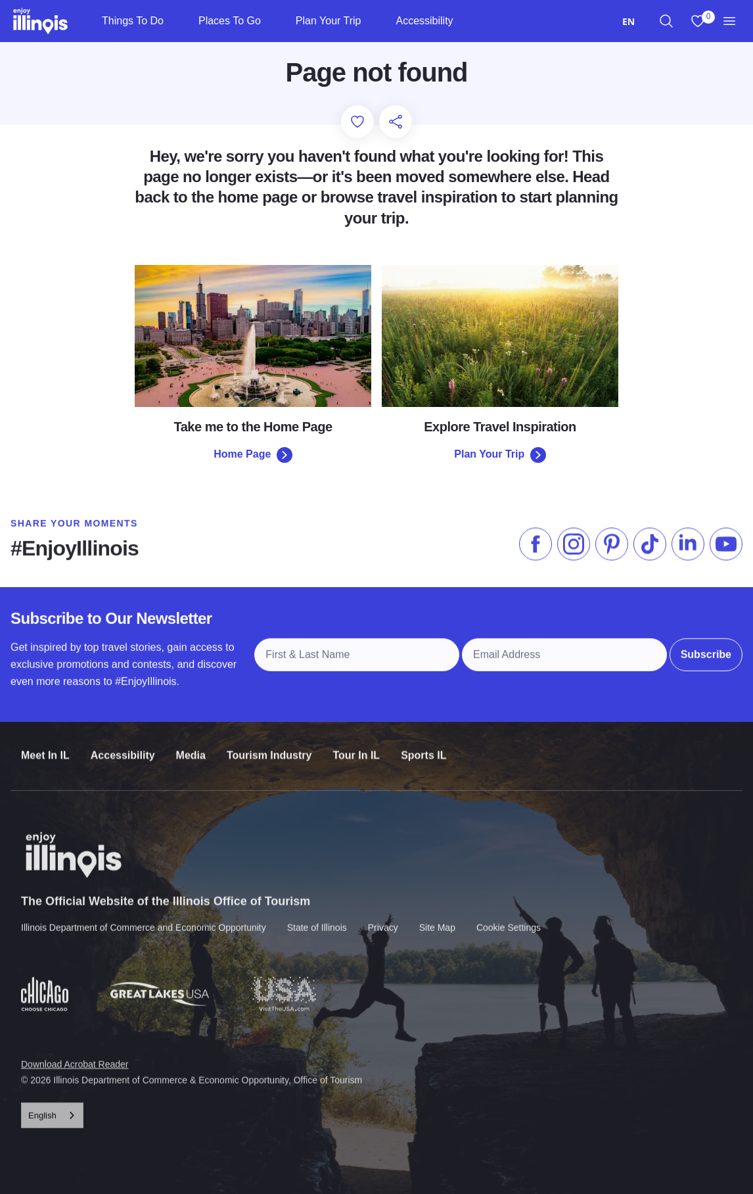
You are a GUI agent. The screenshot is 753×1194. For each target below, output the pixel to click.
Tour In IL (356, 747)
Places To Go (229, 20)
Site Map (437, 918)
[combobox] (628, 21)
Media (191, 747)
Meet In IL (45, 747)
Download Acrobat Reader (74, 1055)
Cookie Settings (508, 918)
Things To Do (133, 20)
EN (628, 21)
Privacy (383, 918)
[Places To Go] (271, 21)
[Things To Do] (174, 21)
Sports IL (423, 747)
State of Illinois (317, 918)
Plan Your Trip (328, 20)
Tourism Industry (269, 747)
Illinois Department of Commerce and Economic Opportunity (143, 918)
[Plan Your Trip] (371, 21)
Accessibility (424, 20)
